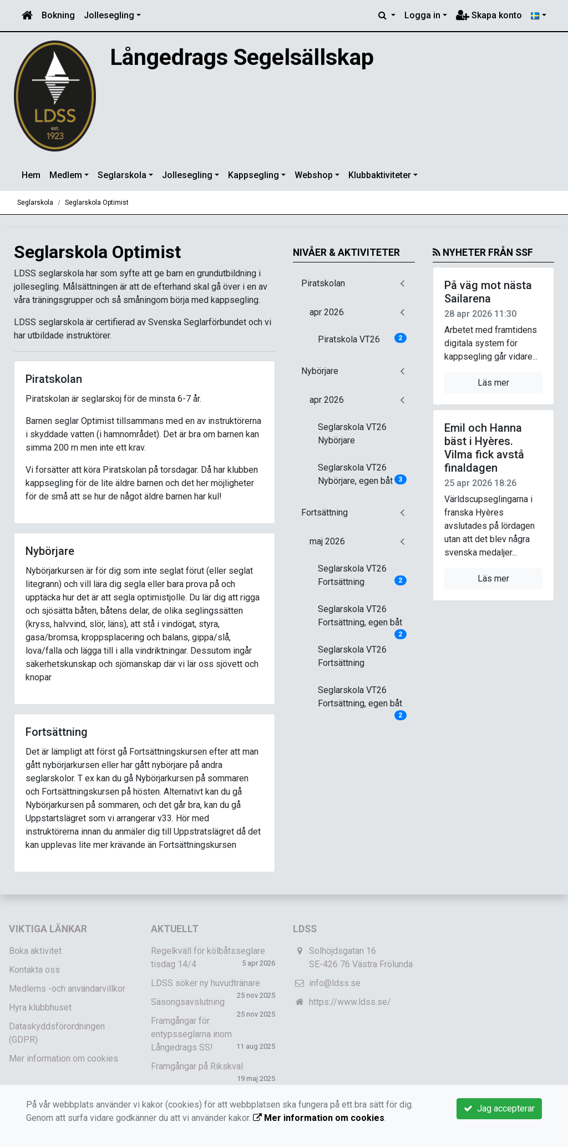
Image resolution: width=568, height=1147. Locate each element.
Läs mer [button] (493, 382)
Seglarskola (122, 175)
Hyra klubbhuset (40, 1007)
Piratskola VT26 (362, 339)
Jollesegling (109, 15)
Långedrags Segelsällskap (243, 57)
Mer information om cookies (63, 1058)
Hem (31, 175)
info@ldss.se (335, 983)
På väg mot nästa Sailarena (488, 292)
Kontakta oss (34, 969)
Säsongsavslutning (188, 1002)
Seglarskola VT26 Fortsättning (362, 575)
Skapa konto (489, 15)
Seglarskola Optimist (97, 202)
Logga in (422, 15)
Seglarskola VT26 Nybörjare (352, 434)
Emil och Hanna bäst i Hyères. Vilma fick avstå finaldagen (484, 447)
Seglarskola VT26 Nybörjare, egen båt (362, 474)
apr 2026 (327, 312)
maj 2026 (327, 541)
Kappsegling (253, 175)
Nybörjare (319, 371)
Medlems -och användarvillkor (67, 988)
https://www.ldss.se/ (350, 1002)
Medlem (65, 175)
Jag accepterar (499, 1108)
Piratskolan (323, 283)
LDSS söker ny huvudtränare (205, 983)
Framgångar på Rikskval (197, 1066)
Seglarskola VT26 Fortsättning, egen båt (362, 619)
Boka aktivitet (35, 951)
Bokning (58, 15)
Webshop (314, 175)
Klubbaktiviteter (379, 175)
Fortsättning (324, 512)
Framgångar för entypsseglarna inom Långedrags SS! (191, 1034)
